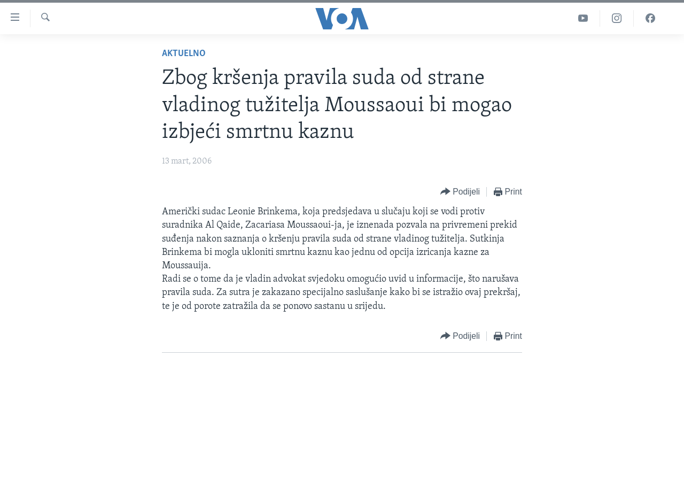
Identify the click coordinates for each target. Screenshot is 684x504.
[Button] (460, 192)
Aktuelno (184, 54)
